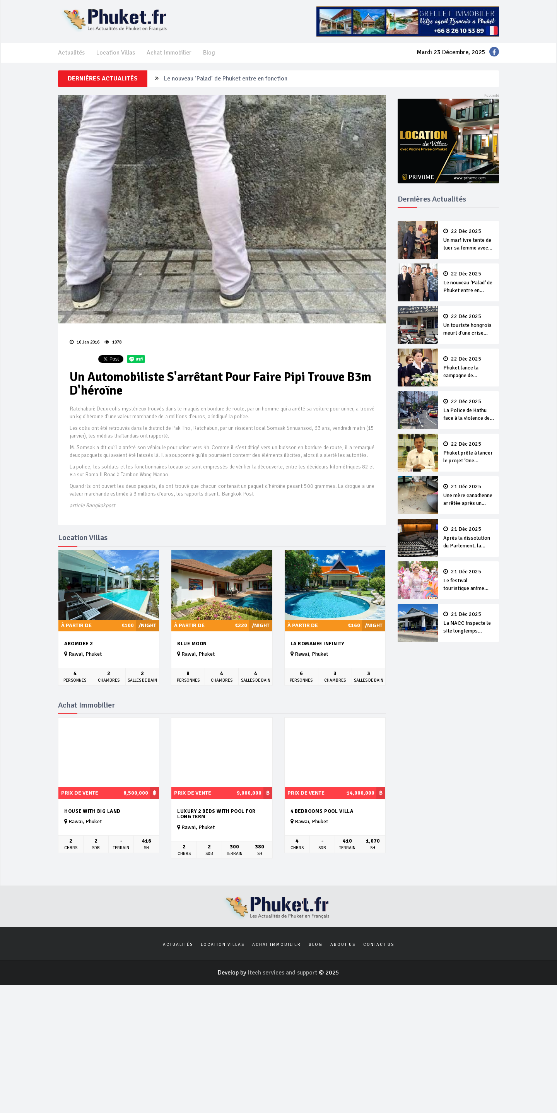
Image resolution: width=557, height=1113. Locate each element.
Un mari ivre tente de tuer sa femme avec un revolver (468, 240)
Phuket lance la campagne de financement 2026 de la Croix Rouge (468, 368)
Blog (209, 52)
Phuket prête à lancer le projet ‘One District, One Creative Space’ (468, 453)
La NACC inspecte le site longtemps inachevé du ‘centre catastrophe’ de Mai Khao (468, 623)
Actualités (71, 52)
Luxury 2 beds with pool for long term (216, 814)
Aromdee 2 (78, 643)
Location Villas (115, 52)
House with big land (92, 811)
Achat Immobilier (169, 52)
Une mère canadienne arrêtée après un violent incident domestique (468, 496)
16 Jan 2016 (84, 342)
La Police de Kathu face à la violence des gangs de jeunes (468, 410)
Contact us (378, 944)
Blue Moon (192, 643)
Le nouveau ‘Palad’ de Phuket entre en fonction (225, 78)
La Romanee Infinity (317, 643)
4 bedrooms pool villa (322, 811)
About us (342, 944)
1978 (112, 342)
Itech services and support (283, 972)
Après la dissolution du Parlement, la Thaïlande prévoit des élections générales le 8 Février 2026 (468, 538)
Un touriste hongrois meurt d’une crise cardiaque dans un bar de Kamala (468, 325)
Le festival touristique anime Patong (468, 581)
